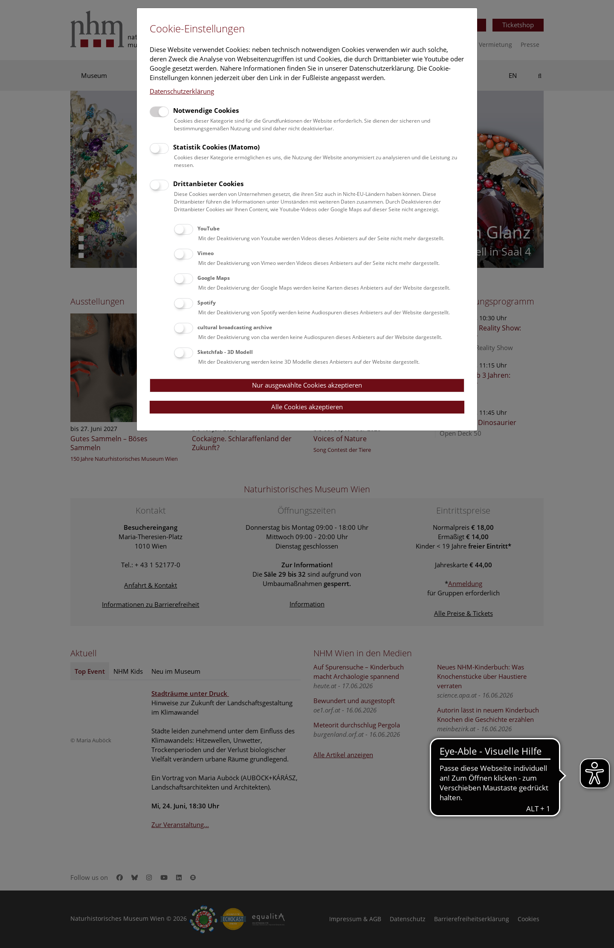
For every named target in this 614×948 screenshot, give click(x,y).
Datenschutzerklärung (182, 91)
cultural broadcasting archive (234, 327)
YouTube (208, 228)
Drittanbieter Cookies (208, 183)
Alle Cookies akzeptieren (307, 406)
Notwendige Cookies (206, 110)
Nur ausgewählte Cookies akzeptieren (307, 385)
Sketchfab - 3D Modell (225, 352)
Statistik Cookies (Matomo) (216, 147)
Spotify (206, 302)
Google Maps (213, 278)
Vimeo (205, 253)
